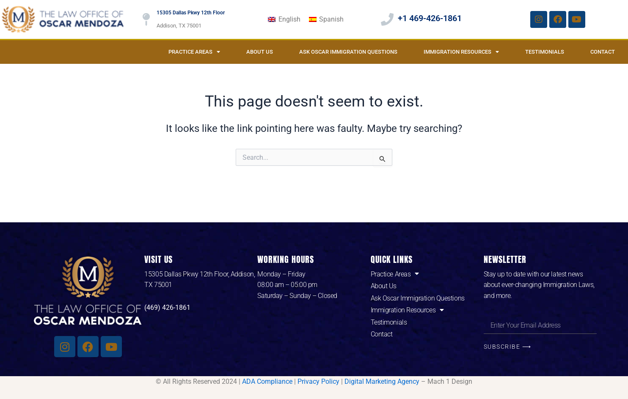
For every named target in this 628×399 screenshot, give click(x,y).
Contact (602, 52)
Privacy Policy (318, 381)
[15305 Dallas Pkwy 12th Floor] (146, 19)
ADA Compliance (267, 381)
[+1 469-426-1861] (387, 19)
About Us (259, 52)
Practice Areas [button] (194, 52)
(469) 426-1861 (167, 307)
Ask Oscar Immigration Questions (348, 52)
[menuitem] (284, 19)
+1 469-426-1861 (430, 18)
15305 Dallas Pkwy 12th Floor (191, 13)
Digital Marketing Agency (381, 381)
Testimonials (544, 52)
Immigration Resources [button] (461, 52)
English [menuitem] (289, 19)
